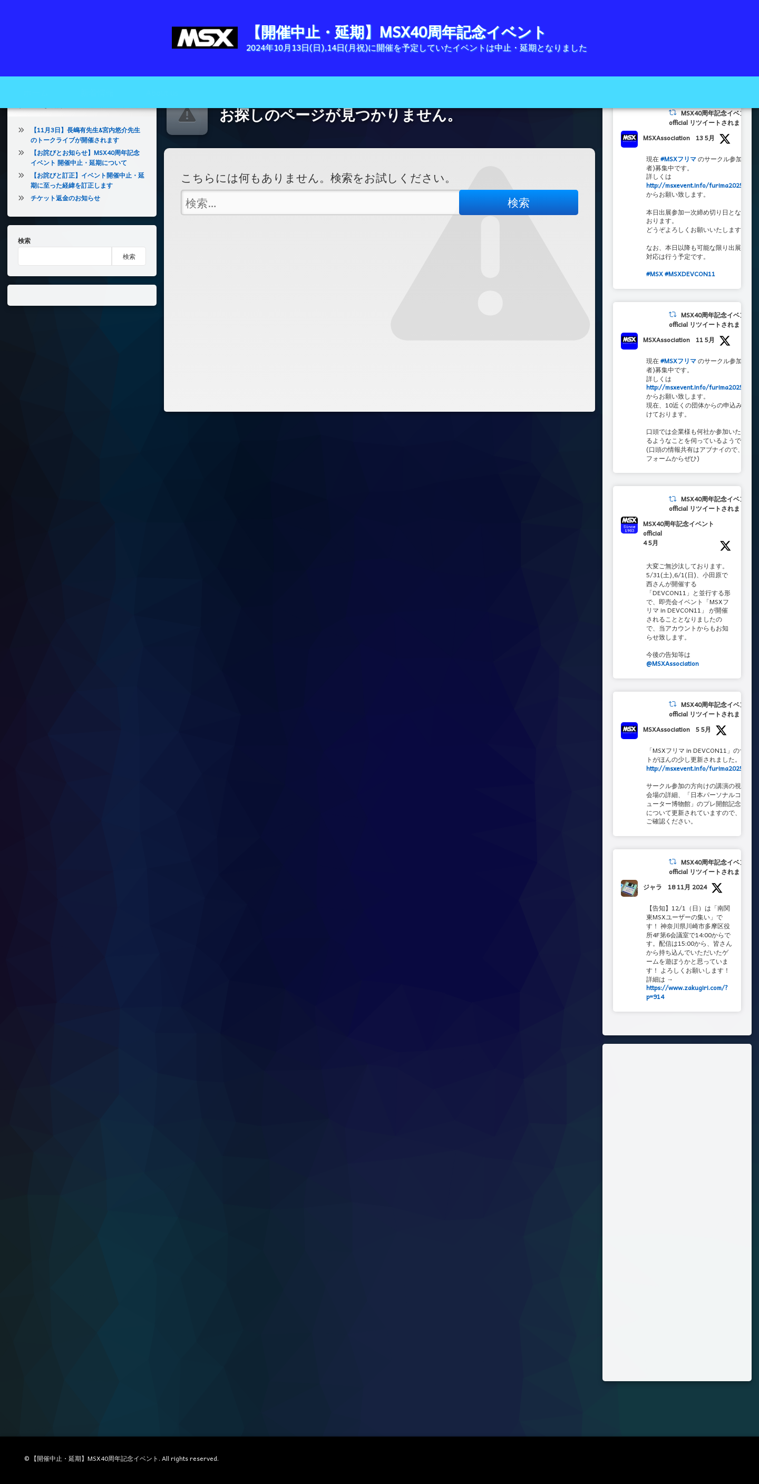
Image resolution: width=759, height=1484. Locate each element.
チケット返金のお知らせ (65, 229)
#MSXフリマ (678, 190)
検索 (24, 271)
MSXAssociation (666, 168)
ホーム (35, 92)
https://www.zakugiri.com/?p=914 (687, 1023)
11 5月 (705, 370)
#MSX (654, 304)
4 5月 (650, 574)
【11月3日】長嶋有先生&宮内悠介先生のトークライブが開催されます (85, 166)
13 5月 (705, 168)
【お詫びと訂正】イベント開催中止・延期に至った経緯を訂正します (87, 211)
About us (161, 92)
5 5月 (703, 760)
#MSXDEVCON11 (690, 304)
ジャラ (652, 918)
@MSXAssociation (672, 694)
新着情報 (97, 92)
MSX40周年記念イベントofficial (678, 559)
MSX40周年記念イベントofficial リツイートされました (711, 149)
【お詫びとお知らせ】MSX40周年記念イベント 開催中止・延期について (85, 188)
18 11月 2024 (687, 918)
